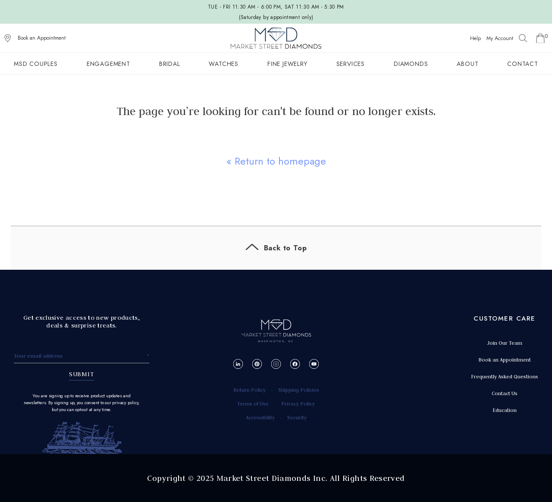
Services (350, 63)
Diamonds (411, 63)
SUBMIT (81, 374)
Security (297, 417)
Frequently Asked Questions (504, 376)
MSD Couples (36, 63)
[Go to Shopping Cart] (540, 38)
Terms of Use (253, 403)
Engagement (108, 63)
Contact (522, 63)
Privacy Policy (298, 403)
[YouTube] (314, 364)
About (467, 63)
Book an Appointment (42, 38)
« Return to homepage (276, 160)
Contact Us (505, 393)
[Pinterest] (257, 364)
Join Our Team (504, 343)
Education (504, 410)
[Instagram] (276, 364)
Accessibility (260, 417)
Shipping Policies (298, 390)
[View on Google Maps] (7, 38)
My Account (499, 38)
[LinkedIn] (238, 364)
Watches (223, 63)
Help (475, 38)
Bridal (169, 63)
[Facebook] (295, 364)
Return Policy (249, 390)
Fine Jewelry (287, 63)
